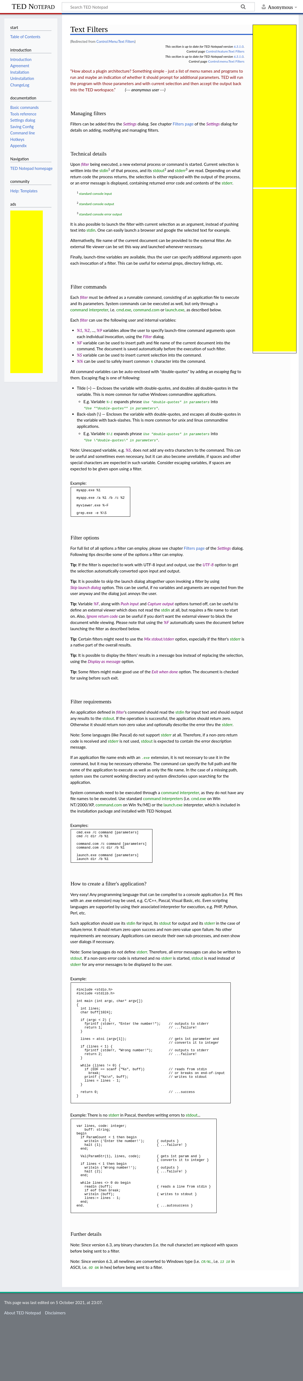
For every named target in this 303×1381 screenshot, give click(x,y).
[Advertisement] (26, 292)
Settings (129, 123)
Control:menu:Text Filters (226, 61)
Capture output (161, 609)
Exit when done (165, 677)
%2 (87, 330)
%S (79, 354)
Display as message (104, 667)
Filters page (183, 123)
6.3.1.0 (238, 46)
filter (85, 164)
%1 (79, 330)
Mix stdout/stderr (159, 644)
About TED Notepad (22, 1369)
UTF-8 (208, 570)
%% (80, 361)
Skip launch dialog (85, 593)
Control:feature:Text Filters (225, 51)
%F (79, 342)
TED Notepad (33, 6)
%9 (99, 330)
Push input (129, 609)
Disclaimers (55, 1369)
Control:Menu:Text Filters (115, 41)
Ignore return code (102, 621)
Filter (147, 336)
